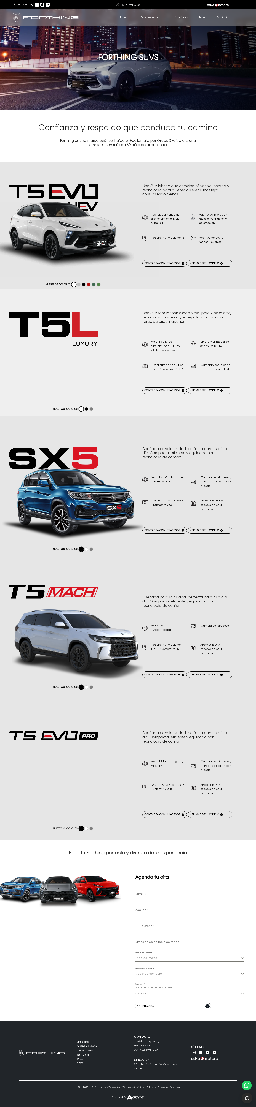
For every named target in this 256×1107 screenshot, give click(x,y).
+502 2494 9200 (130, 5)
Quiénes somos (150, 17)
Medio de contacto (146, 969)
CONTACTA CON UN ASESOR (162, 263)
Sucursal (140, 984)
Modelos (124, 17)
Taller (202, 17)
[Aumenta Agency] (136, 1098)
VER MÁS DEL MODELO (204, 263)
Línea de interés (144, 953)
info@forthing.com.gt (147, 1041)
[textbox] (188, 958)
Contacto (223, 17)
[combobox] (189, 958)
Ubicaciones (180, 17)
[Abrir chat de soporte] (247, 1098)
